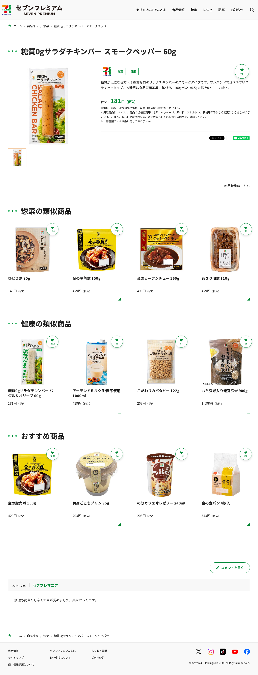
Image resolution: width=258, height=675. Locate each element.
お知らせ (237, 9)
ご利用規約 (97, 657)
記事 (221, 9)
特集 (194, 9)
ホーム (15, 26)
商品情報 (178, 9)
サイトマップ (16, 657)
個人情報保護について (21, 664)
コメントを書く (230, 567)
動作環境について (60, 657)
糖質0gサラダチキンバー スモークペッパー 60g (84, 26)
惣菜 (46, 26)
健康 (133, 71)
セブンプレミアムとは (151, 9)
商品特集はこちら (237, 185)
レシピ (207, 9)
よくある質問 (99, 651)
